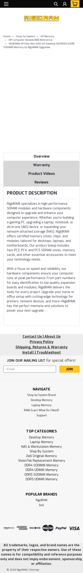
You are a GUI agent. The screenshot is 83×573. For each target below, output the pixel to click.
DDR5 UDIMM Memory (42, 479)
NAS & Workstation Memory (41, 447)
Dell (41, 505)
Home (7, 36)
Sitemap (34, 569)
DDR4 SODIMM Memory (41, 465)
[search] (56, 4)
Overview (42, 156)
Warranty (41, 165)
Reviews (41, 182)
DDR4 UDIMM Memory (42, 470)
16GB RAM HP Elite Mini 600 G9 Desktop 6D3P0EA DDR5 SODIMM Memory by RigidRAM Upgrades (39, 45)
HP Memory (47, 36)
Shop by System (25, 36)
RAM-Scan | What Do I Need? (41, 410)
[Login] (65, 4)
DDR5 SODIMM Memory (41, 475)
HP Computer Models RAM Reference (30, 40)
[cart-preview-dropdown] (74, 3)
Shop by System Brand (41, 395)
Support (42, 415)
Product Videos (41, 173)
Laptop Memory (41, 405)
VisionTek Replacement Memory (41, 461)
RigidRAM (41, 500)
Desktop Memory (41, 400)
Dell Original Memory (41, 456)
